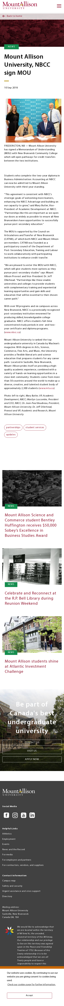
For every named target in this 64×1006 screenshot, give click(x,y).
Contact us (32, 742)
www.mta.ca (47, 388)
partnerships (13, 427)
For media (7, 855)
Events (5, 844)
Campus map (9, 881)
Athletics (7, 834)
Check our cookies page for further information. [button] (31, 984)
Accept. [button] (29, 995)
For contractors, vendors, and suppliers (23, 865)
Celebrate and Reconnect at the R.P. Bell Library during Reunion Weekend (30, 598)
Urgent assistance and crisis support (21, 891)
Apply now (32, 759)
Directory (7, 896)
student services (35, 427)
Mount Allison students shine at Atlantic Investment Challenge (31, 666)
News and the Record (13, 849)
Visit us (32, 751)
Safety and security (12, 886)
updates (11, 434)
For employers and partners (16, 860)
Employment (8, 839)
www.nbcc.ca (12, 332)
